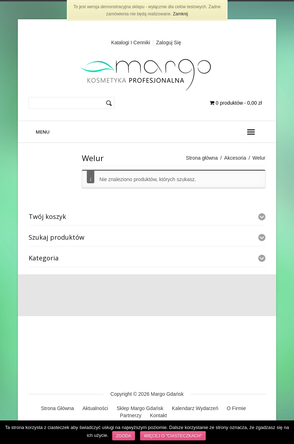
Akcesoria (235, 158)
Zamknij (180, 13)
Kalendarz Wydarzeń (195, 408)
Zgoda (123, 435)
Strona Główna (57, 408)
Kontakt (158, 415)
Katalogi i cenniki (130, 42)
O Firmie (236, 408)
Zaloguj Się (168, 42)
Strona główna (202, 158)
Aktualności (95, 408)
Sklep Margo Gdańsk (139, 408)
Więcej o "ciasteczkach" (173, 435)
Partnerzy (130, 415)
